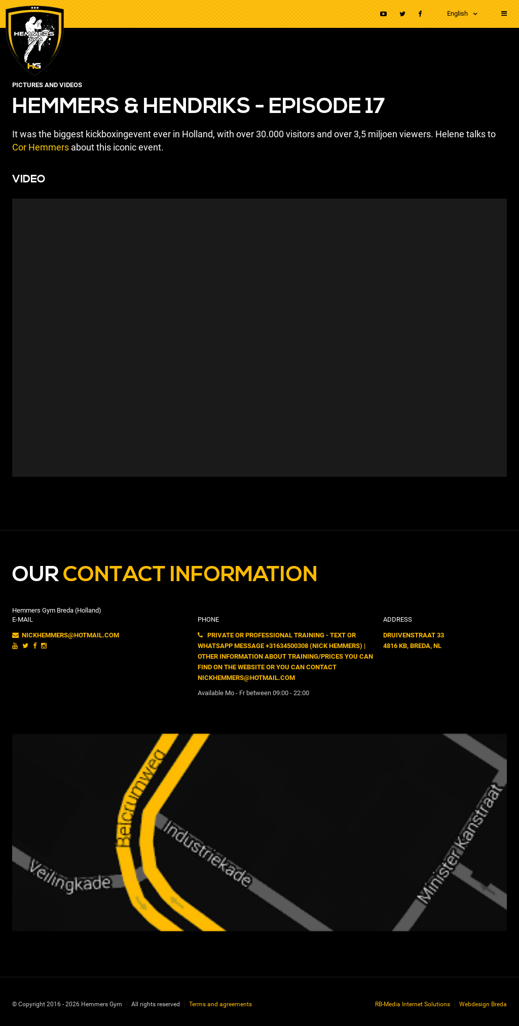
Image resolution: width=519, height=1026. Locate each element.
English (457, 13)
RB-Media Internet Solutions (412, 1004)
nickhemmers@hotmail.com (65, 635)
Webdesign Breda (483, 1004)
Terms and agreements (220, 1004)
